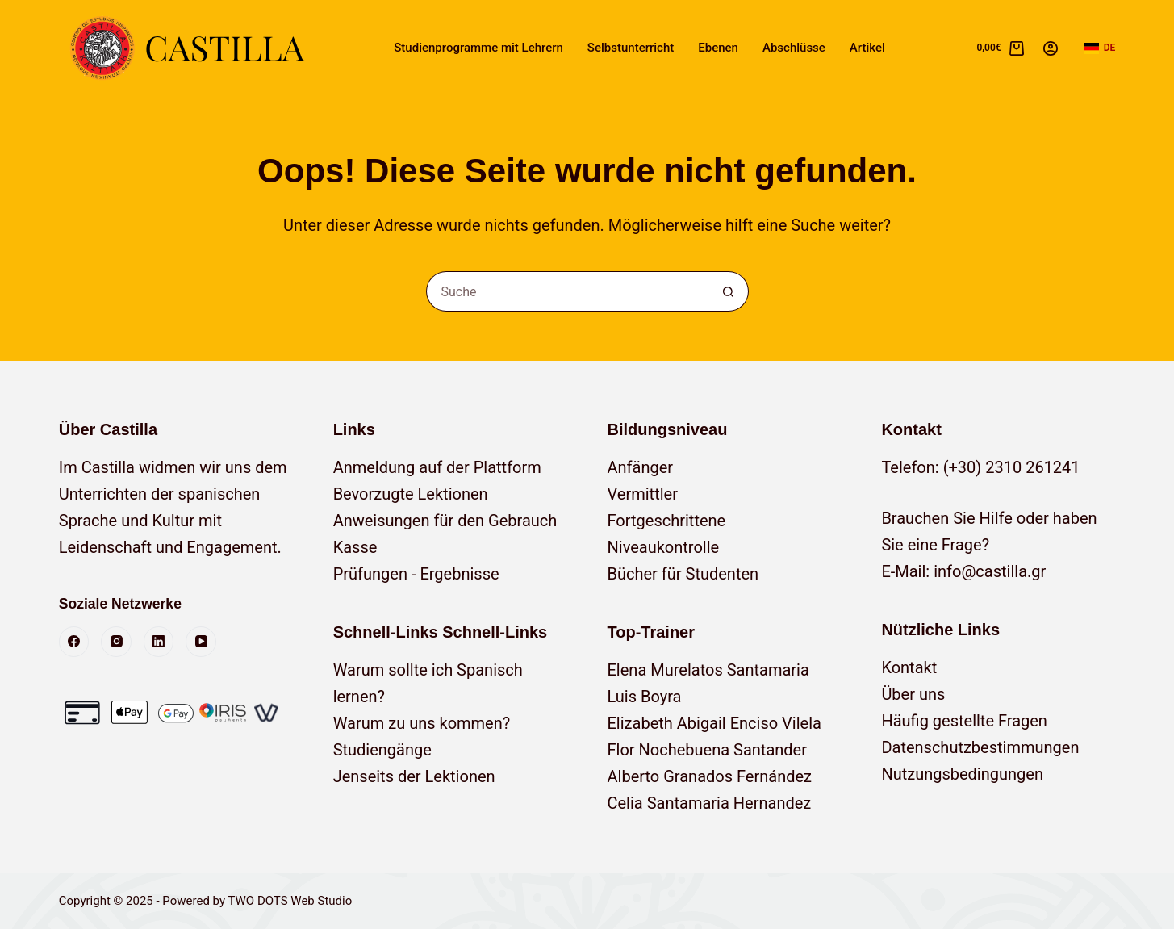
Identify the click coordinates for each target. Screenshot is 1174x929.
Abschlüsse (793, 47)
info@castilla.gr (990, 571)
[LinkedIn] (159, 641)
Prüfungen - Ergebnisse (416, 574)
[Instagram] (116, 641)
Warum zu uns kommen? (422, 723)
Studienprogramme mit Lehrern (478, 47)
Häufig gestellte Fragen (964, 720)
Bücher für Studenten (683, 574)
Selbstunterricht (630, 47)
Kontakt (909, 667)
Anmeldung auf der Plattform (437, 467)
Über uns (913, 694)
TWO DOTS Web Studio (290, 900)
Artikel (867, 47)
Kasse (355, 547)
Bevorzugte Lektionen (410, 494)
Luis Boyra (645, 696)
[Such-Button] (728, 291)
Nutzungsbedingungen (962, 774)
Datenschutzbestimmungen (980, 747)
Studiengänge (382, 750)
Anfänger (641, 467)
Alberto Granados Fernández (710, 776)
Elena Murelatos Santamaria (708, 670)
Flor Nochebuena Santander (708, 750)
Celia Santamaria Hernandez (710, 803)
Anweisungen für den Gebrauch (445, 520)
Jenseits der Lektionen (414, 776)
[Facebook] (74, 641)
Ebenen (718, 47)
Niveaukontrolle (664, 547)
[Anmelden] (1050, 48)
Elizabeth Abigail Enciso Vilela (714, 723)
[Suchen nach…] (567, 291)
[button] (1100, 48)
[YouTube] (201, 641)
